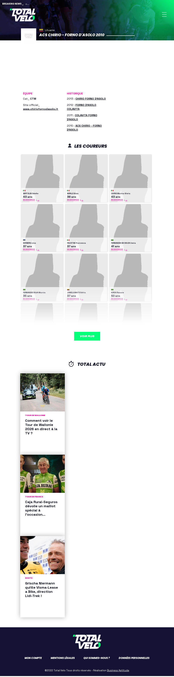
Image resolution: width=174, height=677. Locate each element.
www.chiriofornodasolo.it (40, 110)
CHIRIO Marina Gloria (120, 195)
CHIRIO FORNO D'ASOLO (90, 100)
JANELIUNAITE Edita (76, 294)
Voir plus (87, 333)
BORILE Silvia (73, 195)
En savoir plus (29, 201)
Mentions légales (63, 659)
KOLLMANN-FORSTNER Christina (37, 343)
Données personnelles (134, 659)
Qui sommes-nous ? (96, 659)
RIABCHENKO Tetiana (120, 343)
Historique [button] (75, 94)
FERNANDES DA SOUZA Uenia (123, 244)
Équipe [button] (27, 94)
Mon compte (33, 659)
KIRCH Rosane (117, 294)
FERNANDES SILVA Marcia (34, 294)
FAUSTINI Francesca (76, 244)
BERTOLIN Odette (30, 195)
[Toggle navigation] (164, 15)
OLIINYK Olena (73, 343)
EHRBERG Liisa (29, 244)
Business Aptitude (118, 671)
